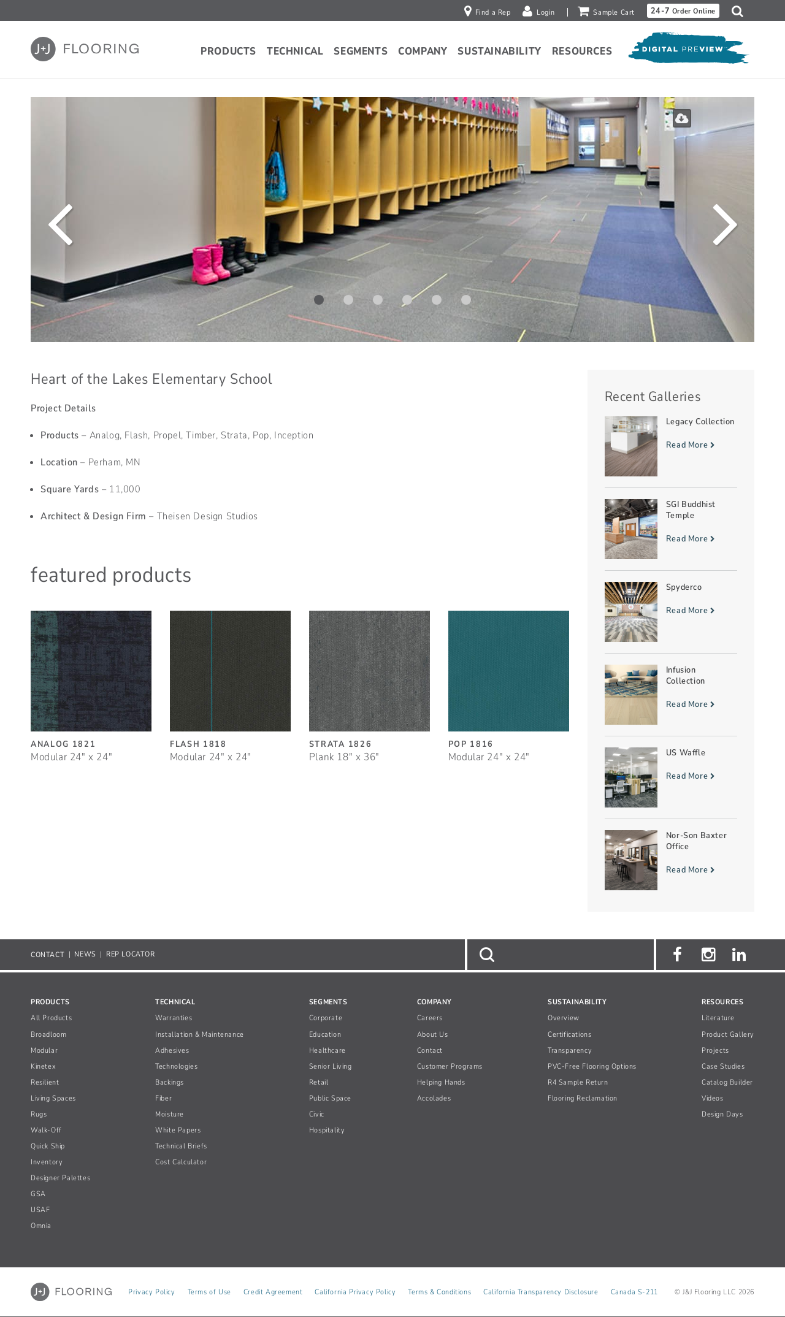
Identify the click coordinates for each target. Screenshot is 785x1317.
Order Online (683, 11)
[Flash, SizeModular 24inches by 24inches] (230, 680)
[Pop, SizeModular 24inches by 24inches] (508, 680)
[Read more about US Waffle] (671, 777)
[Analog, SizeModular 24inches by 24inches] (91, 680)
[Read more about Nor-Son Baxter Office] (671, 860)
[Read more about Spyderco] (671, 612)
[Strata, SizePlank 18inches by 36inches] (369, 680)
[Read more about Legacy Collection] (671, 446)
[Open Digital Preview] (688, 51)
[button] (740, 11)
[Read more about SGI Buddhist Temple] (671, 529)
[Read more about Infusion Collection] (671, 695)
